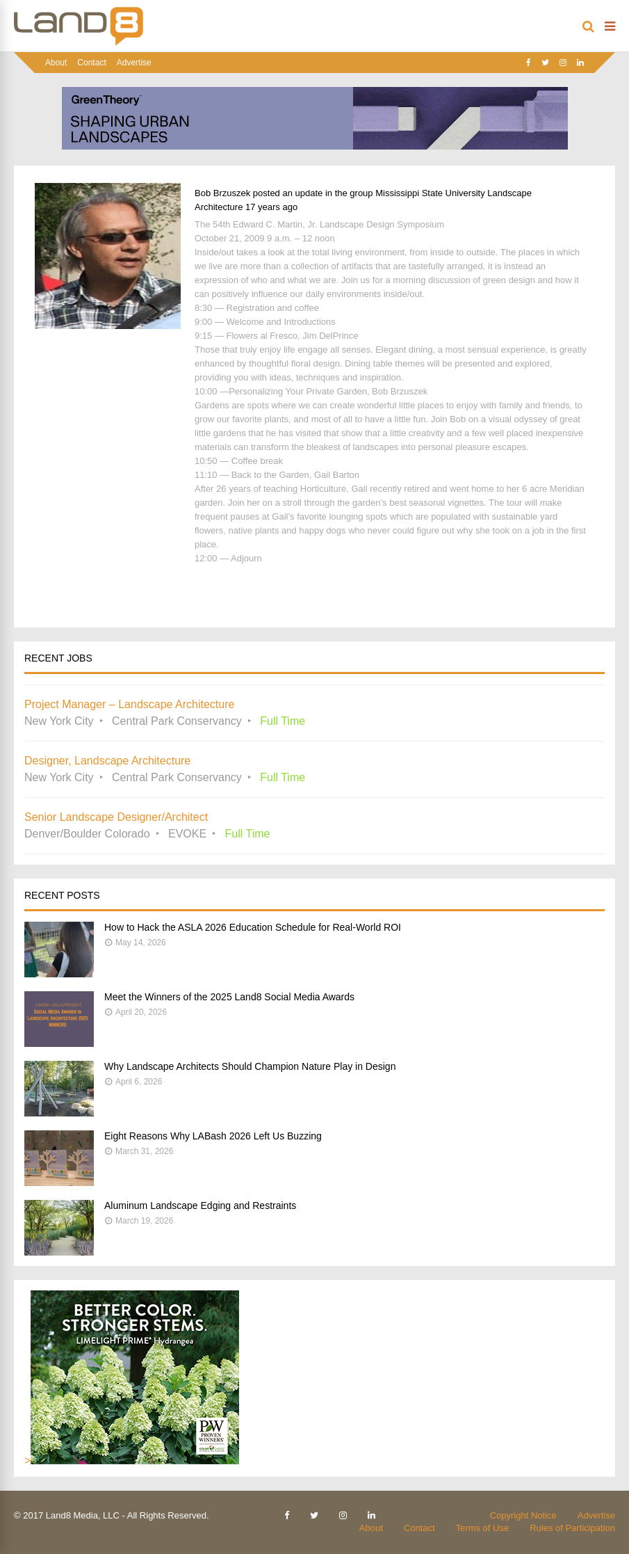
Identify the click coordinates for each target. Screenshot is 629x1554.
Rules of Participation (572, 1528)
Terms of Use (482, 1528)
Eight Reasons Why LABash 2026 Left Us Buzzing (213, 1136)
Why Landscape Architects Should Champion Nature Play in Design (249, 1066)
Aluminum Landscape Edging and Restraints (200, 1205)
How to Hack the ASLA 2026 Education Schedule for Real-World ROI (252, 927)
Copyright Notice (523, 1515)
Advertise (134, 62)
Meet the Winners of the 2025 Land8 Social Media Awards (229, 996)
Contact (91, 62)
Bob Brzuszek (222, 193)
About (56, 62)
